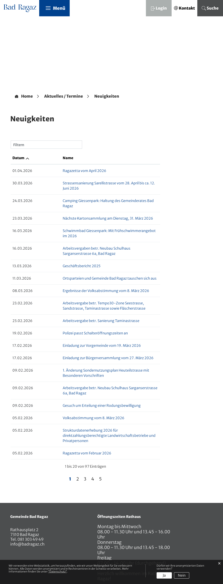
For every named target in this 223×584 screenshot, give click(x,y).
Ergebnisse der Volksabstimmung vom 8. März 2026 (80, 270)
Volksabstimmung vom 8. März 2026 (67, 392)
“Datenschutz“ (57, 571)
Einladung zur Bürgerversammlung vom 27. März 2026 (82, 337)
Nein (182, 575)
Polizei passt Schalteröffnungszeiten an (69, 312)
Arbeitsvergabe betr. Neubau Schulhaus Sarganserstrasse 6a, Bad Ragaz (96, 367)
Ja (164, 575)
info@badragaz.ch (27, 513)
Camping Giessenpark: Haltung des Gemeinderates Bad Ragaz (88, 196)
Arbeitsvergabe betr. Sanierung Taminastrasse (75, 300)
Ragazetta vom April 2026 (58, 171)
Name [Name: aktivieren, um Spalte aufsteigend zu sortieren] (42, 158)
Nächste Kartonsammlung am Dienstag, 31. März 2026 (82, 208)
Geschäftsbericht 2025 (55, 245)
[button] (63, 96)
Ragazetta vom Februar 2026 (61, 422)
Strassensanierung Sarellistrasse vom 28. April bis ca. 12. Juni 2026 (91, 183)
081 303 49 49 (30, 508)
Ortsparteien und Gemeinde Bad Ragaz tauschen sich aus (83, 257)
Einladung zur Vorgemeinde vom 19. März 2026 (76, 325)
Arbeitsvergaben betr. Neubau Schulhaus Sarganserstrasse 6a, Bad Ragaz (97, 233)
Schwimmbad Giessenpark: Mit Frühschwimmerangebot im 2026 (90, 220)
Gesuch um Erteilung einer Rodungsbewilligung (76, 379)
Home (27, 96)
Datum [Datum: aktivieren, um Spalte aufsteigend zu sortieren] (18, 158)
